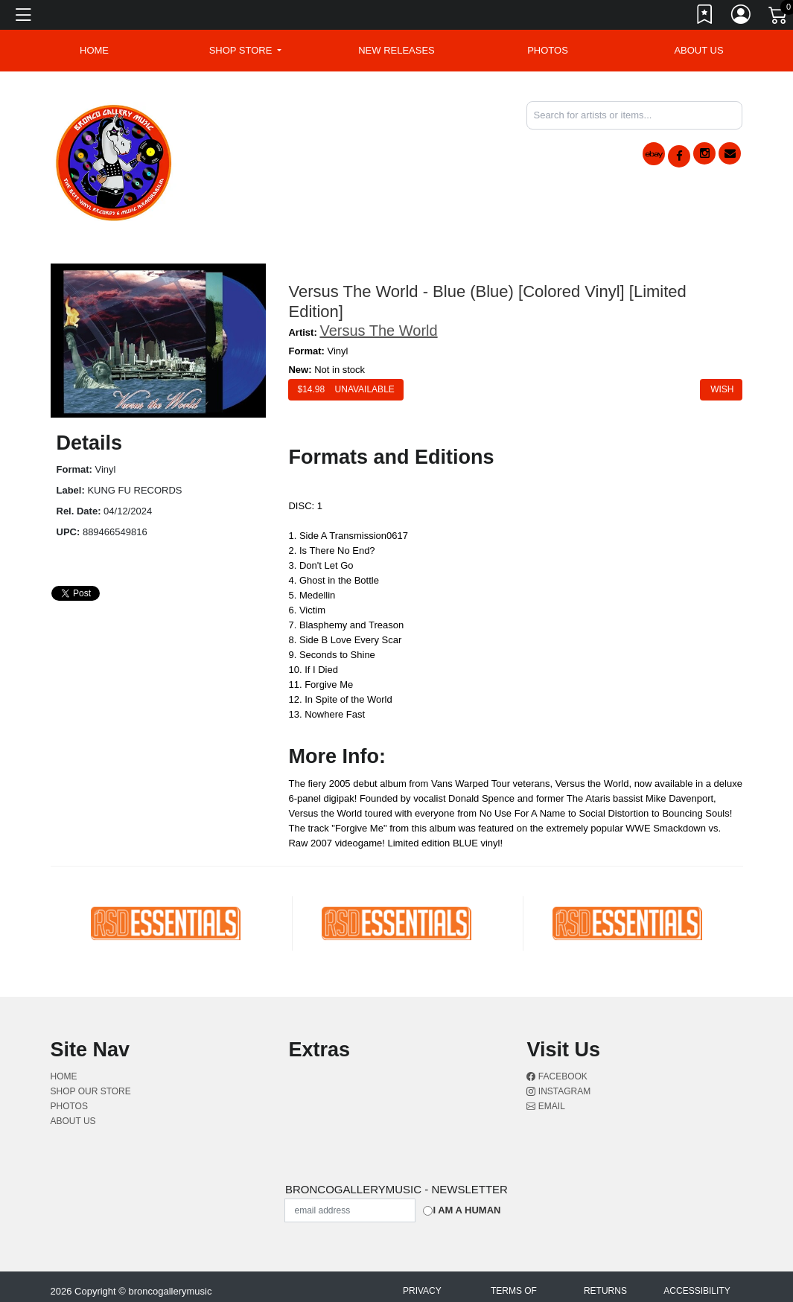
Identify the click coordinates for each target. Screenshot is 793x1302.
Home (64, 1076)
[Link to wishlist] (705, 17)
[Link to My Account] (741, 17)
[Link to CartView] (778, 14)
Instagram (558, 1091)
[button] (245, 50)
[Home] (114, 160)
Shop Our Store (91, 1091)
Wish (721, 389)
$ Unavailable (345, 389)
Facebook (556, 1076)
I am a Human (466, 1210)
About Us (698, 50)
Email (545, 1106)
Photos (547, 50)
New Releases (396, 50)
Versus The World (378, 330)
